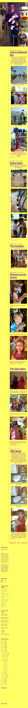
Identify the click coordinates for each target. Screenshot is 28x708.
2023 (4, 640)
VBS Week (15, 451)
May (4, 672)
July (4, 660)
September (6, 656)
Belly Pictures (4, 590)
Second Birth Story (5, 597)
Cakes (2, 607)
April (5, 673)
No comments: (13, 157)
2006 (4, 684)
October (5, 655)
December (6, 652)
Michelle (4, 580)
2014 (4, 649)
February (5, 676)
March (5, 674)
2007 (4, 682)
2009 (4, 681)
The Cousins (17, 245)
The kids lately (18, 368)
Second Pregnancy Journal (5, 599)
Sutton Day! (16, 163)
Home (18, 542)
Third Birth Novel (4, 593)
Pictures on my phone (6, 668)
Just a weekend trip (5, 663)
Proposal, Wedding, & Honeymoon (3, 605)
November (6, 654)
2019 (4, 642)
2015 (4, 647)
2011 (4, 678)
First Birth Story (4, 600)
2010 (4, 680)
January (5, 677)
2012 (4, 651)
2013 (4, 650)
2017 (4, 644)
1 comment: (12, 364)
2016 (4, 646)
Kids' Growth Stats (5, 589)
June (5, 661)
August (5, 659)
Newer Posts (13, 542)
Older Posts (24, 542)
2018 (4, 643)
